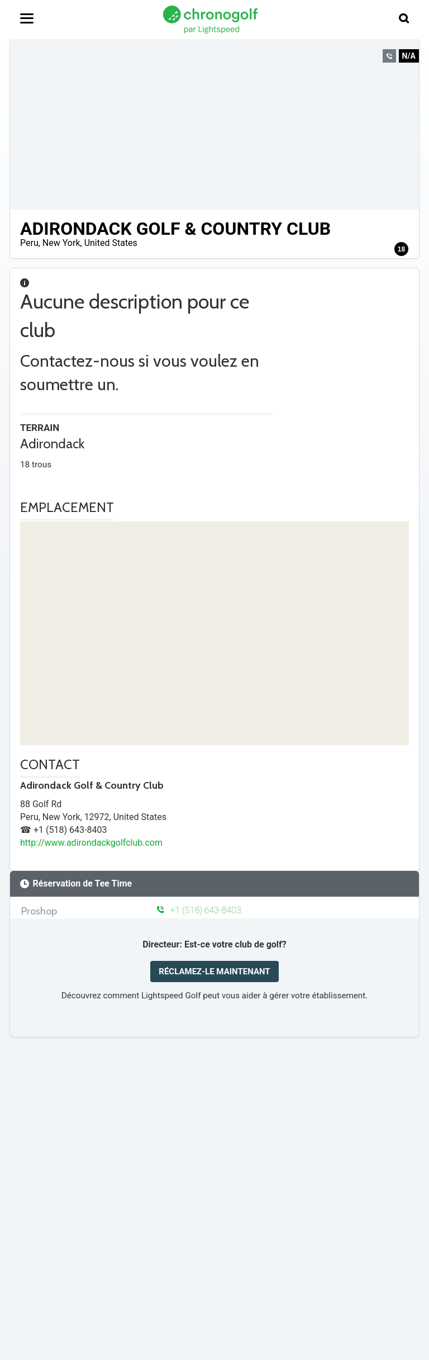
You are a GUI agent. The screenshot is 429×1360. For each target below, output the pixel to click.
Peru (29, 243)
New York (61, 243)
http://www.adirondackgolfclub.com (91, 842)
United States (110, 243)
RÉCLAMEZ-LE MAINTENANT (214, 971)
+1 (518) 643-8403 (199, 910)
